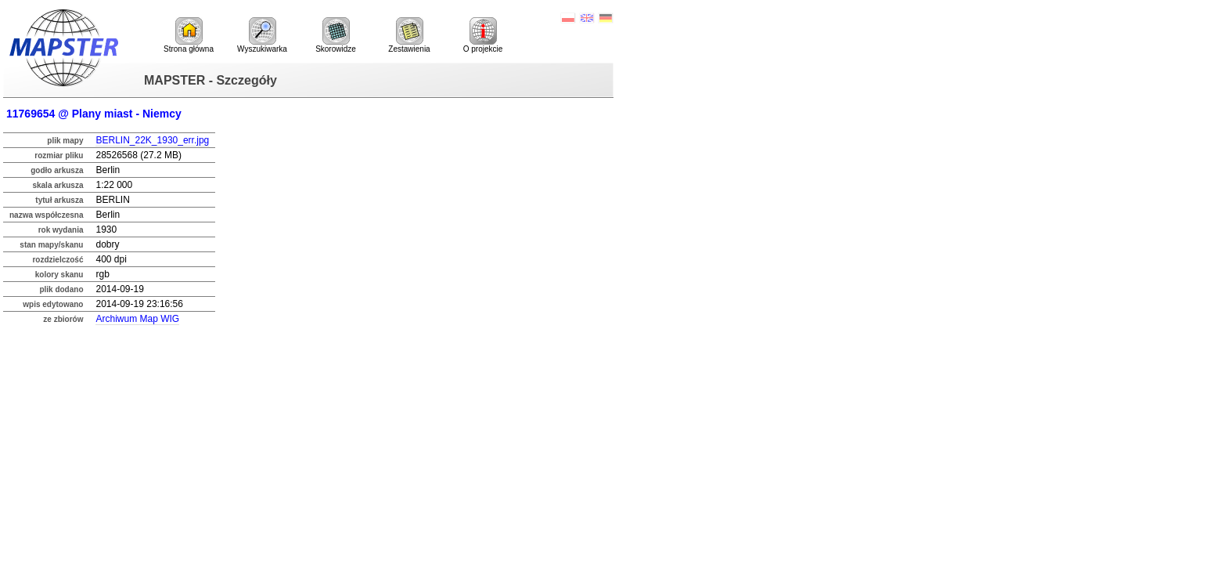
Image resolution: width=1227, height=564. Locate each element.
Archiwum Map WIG (137, 318)
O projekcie (483, 35)
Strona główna (189, 35)
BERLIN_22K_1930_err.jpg (152, 140)
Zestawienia (409, 35)
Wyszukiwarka (262, 35)
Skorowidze (335, 35)
